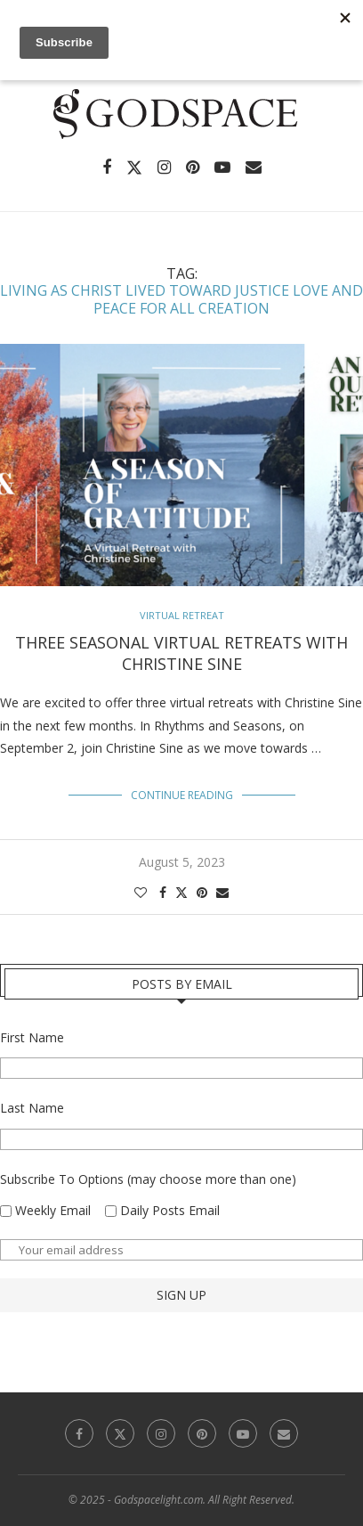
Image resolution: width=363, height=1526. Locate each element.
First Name (32, 1037)
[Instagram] (164, 167)
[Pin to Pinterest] (202, 892)
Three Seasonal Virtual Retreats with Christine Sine (181, 653)
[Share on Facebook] (162, 892)
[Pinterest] (192, 167)
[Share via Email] (222, 892)
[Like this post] (140, 892)
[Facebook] (106, 167)
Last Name (32, 1107)
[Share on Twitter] (181, 892)
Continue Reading (182, 795)
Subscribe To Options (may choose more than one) (148, 1179)
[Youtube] (222, 167)
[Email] (254, 167)
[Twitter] (134, 167)
